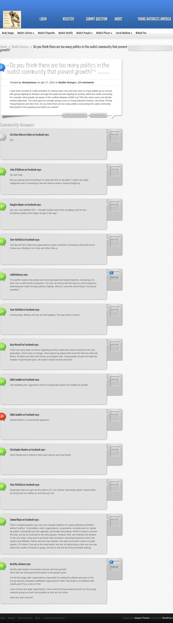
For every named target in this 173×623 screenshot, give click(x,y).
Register (11, 618)
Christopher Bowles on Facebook (25, 449)
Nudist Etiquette (46, 33)
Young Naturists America (54, 618)
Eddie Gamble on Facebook (22, 379)
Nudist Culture (25, 33)
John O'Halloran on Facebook (23, 169)
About (37, 618)
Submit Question (25, 618)
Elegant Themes (142, 618)
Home (3, 47)
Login (2, 618)
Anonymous (103, 73)
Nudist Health (66, 33)
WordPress (167, 618)
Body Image (8, 33)
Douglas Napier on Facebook (23, 204)
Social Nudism (124, 33)
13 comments (86, 82)
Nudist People (84, 33)
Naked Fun (141, 33)
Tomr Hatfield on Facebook (22, 239)
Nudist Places (104, 33)
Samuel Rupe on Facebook (22, 519)
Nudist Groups (20, 47)
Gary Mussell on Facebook (22, 344)
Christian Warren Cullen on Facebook (27, 134)
